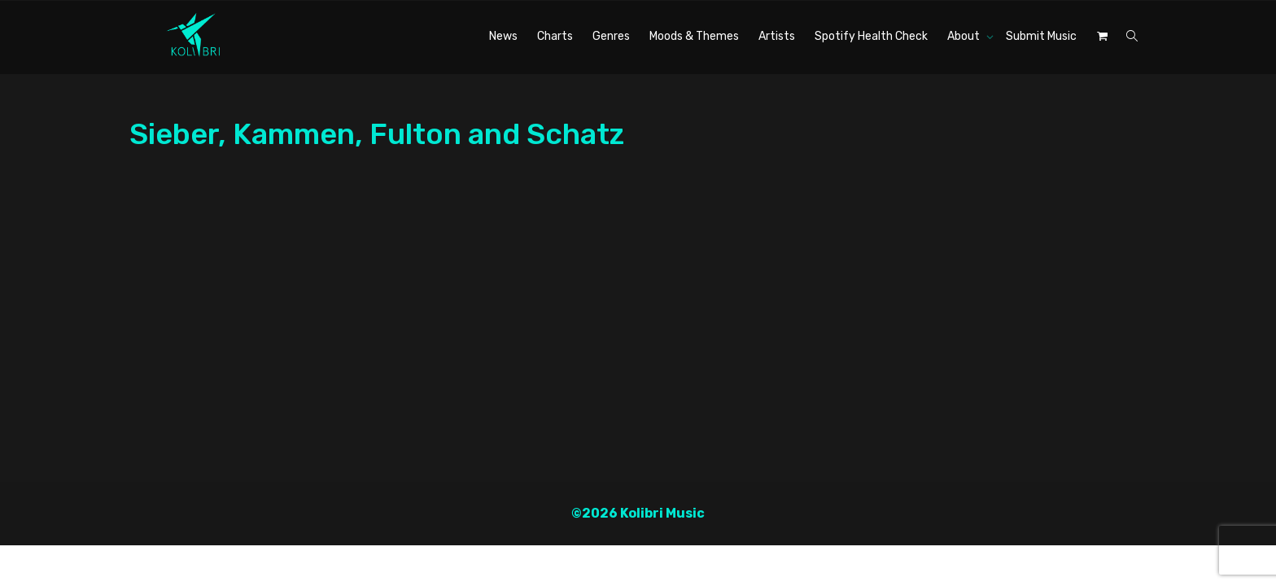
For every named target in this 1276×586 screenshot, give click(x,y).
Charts (555, 36)
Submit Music (1041, 36)
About (964, 36)
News (503, 36)
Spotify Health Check (871, 36)
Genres (611, 36)
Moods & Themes (694, 36)
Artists (776, 36)
